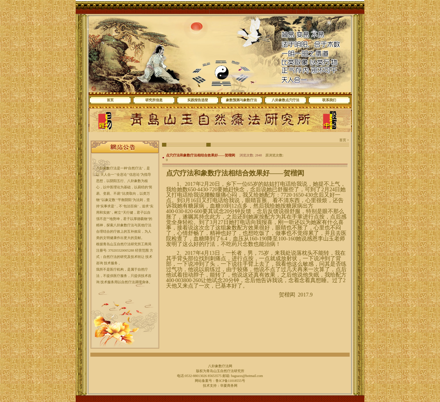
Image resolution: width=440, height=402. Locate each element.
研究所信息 (154, 100)
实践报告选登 (197, 100)
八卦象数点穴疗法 (285, 100)
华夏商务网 (228, 386)
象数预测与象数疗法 (241, 100)
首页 (110, 100)
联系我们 (329, 100)
